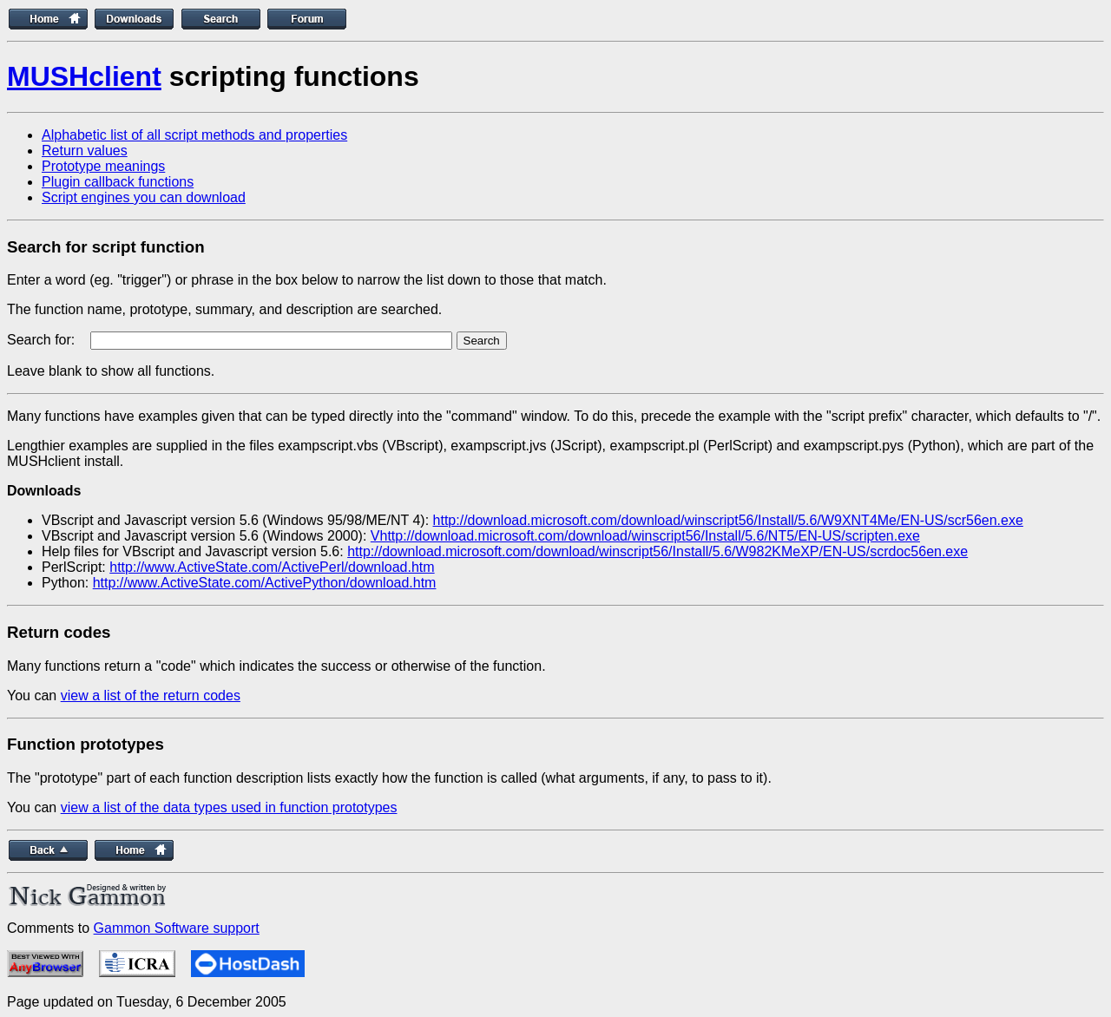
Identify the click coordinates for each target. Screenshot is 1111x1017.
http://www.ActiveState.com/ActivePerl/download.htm (271, 567)
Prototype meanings (103, 166)
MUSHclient (84, 76)
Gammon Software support (177, 928)
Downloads (44, 490)
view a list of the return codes (150, 695)
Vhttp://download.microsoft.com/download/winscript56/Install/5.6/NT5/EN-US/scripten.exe (645, 535)
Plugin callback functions (118, 181)
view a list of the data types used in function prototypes (229, 807)
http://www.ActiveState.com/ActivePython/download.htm (265, 582)
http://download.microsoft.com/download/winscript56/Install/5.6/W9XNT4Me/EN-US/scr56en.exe (728, 520)
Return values (85, 150)
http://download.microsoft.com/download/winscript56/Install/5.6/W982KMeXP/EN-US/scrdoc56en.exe (657, 551)
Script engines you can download (144, 197)
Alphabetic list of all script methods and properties (194, 135)
